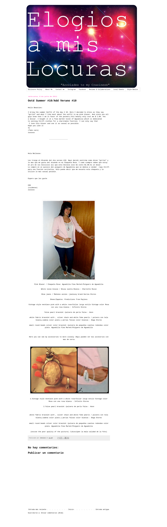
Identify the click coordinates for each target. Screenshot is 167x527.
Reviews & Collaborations (99, 89)
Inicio (71, 509)
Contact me (60, 89)
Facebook (82, 89)
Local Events (119, 89)
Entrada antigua (102, 509)
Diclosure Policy (35, 89)
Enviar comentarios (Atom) (52, 513)
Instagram (72, 89)
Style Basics (132, 89)
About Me (49, 89)
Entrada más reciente (37, 509)
